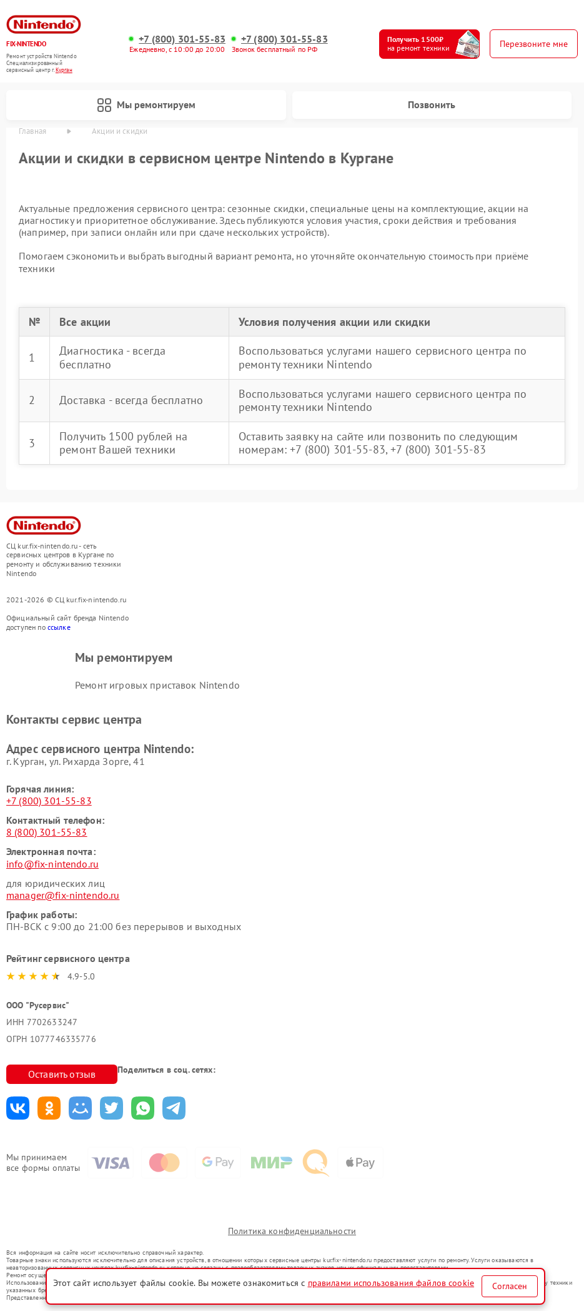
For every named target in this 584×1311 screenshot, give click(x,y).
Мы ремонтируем (146, 105)
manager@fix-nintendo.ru (62, 895)
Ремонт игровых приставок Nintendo (157, 685)
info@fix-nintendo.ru (52, 864)
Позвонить (431, 104)
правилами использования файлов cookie (391, 1282)
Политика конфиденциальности (292, 1231)
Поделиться (17, 1108)
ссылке (59, 627)
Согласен (509, 1286)
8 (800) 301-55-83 (46, 832)
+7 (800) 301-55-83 (182, 39)
